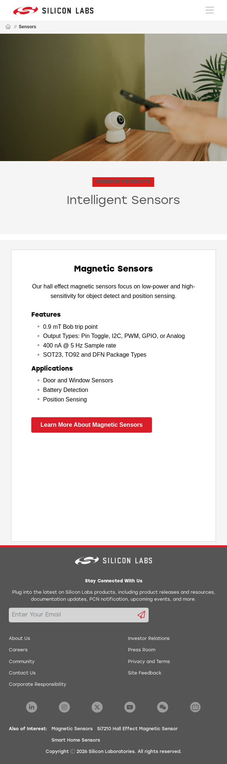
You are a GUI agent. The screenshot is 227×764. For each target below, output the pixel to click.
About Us (19, 639)
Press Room (141, 650)
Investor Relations (149, 639)
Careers (18, 650)
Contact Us (22, 673)
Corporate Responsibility (37, 685)
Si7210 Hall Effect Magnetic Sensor (137, 729)
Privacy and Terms (149, 662)
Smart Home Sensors (76, 740)
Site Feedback (145, 673)
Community (22, 662)
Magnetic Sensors (72, 729)
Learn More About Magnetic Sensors (91, 425)
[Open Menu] (210, 9)
